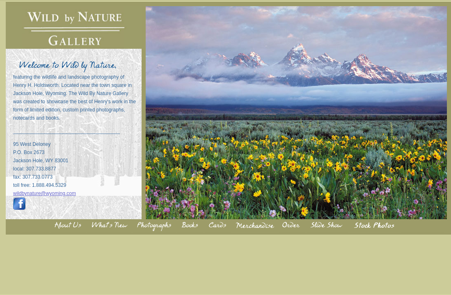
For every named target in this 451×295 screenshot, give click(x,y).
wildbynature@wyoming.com (44, 193)
